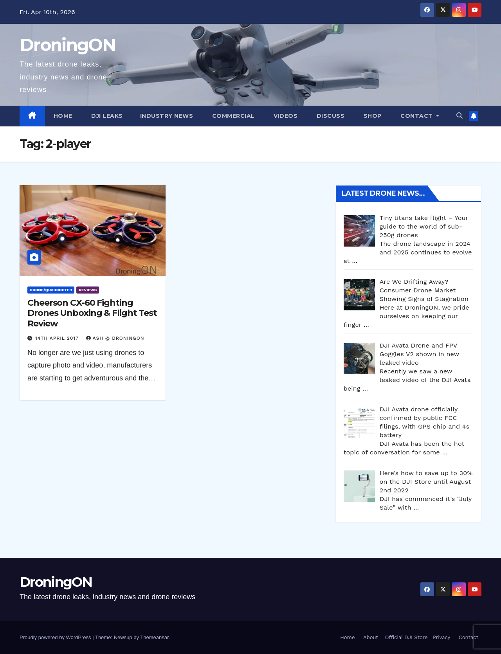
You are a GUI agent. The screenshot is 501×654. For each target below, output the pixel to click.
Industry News (166, 115)
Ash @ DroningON (115, 338)
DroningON (68, 44)
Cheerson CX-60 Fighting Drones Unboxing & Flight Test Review (92, 313)
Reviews (88, 290)
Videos (285, 115)
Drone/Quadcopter (51, 290)
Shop (372, 115)
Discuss (329, 115)
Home (63, 115)
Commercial (232, 115)
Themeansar (154, 637)
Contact (417, 115)
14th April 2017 (58, 338)
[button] (459, 115)
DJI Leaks (106, 115)
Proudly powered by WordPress (56, 637)
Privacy (441, 637)
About (370, 637)
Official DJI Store (405, 637)
